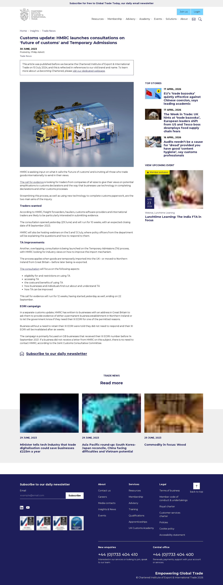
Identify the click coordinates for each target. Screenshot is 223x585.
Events (102, 515)
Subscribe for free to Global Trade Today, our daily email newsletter (112, 3)
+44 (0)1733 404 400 (173, 554)
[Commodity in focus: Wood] (173, 420)
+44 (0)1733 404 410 (118, 554)
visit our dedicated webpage (89, 71)
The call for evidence (32, 182)
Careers (102, 497)
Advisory (133, 503)
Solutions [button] (171, 19)
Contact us (104, 490)
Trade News (48, 31)
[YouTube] (28, 507)
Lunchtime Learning (164, 213)
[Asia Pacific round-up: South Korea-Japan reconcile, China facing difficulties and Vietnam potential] (111, 423)
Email (23, 490)
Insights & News (107, 509)
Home (23, 31)
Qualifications (136, 515)
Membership (136, 497)
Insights (34, 31)
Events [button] (158, 19)
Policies (163, 522)
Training (133, 509)
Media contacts (106, 503)
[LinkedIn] (21, 507)
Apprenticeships (138, 522)
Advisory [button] (130, 19)
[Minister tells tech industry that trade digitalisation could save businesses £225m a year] (49, 423)
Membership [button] (115, 19)
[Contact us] (193, 19)
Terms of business (169, 490)
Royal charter (167, 506)
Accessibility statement (172, 535)
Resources (135, 490)
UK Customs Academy (141, 528)
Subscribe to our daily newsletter (56, 354)
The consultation (29, 269)
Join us (184, 11)
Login (197, 11)
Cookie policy (166, 528)
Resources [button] (98, 19)
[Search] (200, 19)
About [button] (184, 19)
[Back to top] (196, 486)
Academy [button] (144, 19)
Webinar (149, 213)
